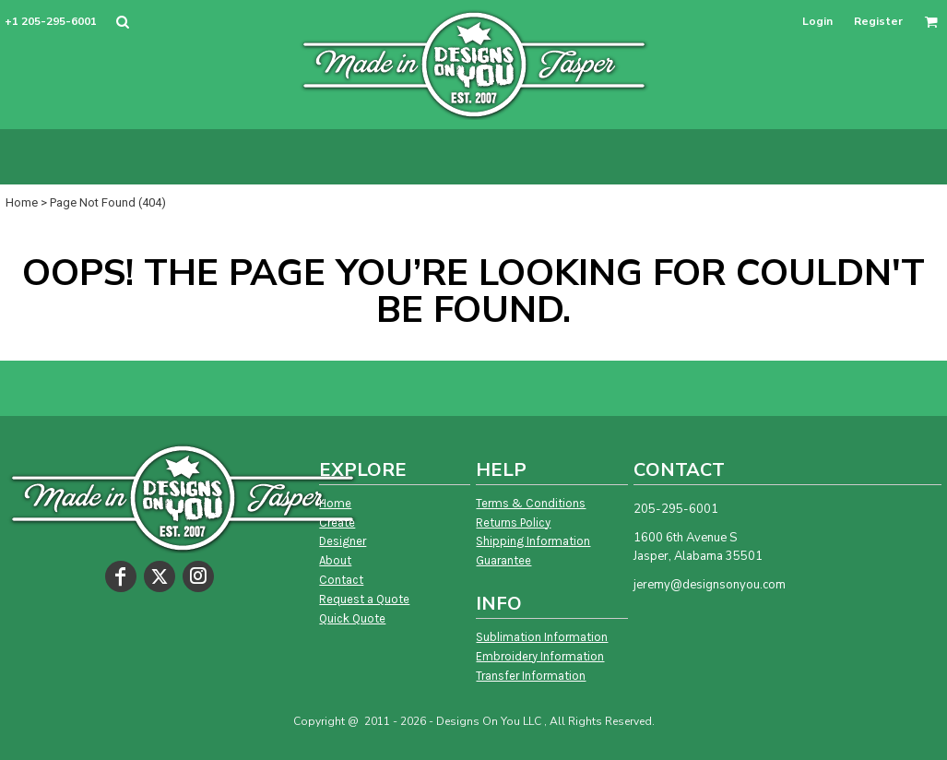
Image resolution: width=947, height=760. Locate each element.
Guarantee (503, 560)
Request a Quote (364, 599)
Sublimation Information (542, 637)
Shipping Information (533, 541)
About (335, 560)
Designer (342, 541)
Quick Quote (352, 618)
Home (22, 202)
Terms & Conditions (531, 503)
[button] (122, 22)
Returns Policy (513, 522)
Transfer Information (531, 676)
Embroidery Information (540, 656)
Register (878, 21)
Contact (341, 580)
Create (337, 522)
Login (817, 21)
